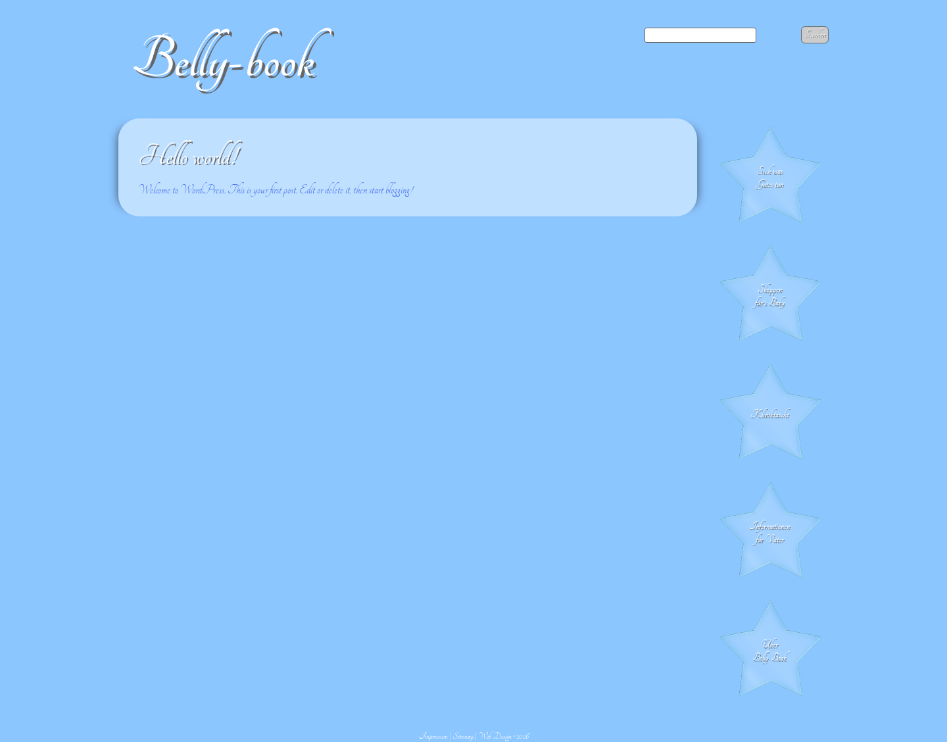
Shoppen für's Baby (770, 296)
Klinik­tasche (769, 414)
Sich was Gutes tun (769, 177)
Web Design (495, 736)
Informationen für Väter (769, 533)
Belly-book (223, 60)
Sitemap (463, 736)
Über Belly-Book (769, 651)
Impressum (433, 736)
